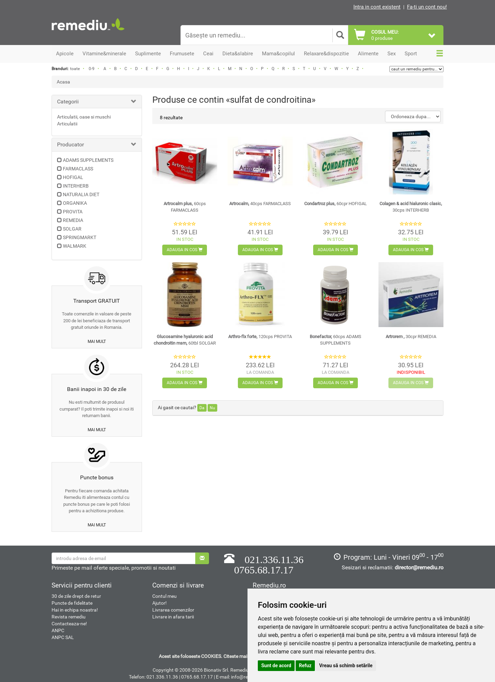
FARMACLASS (78, 168)
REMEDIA (73, 220)
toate (75, 68)
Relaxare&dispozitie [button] (326, 54)
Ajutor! (159, 603)
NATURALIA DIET (81, 194)
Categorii (68, 101)
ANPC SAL (63, 637)
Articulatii (67, 123)
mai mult (97, 341)
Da (202, 407)
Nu (212, 407)
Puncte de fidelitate (72, 603)
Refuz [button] (305, 665)
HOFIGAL (73, 177)
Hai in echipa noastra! (75, 610)
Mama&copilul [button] (278, 54)
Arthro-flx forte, (260, 336)
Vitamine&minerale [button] (104, 54)
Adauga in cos (184, 249)
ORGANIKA (75, 203)
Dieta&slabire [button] (237, 54)
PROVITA (72, 211)
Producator (70, 144)
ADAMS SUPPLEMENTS (88, 160)
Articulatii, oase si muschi (84, 117)
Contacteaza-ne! (69, 623)
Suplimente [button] (148, 54)
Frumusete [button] (182, 54)
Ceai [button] (208, 54)
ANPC (58, 630)
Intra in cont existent (376, 7)
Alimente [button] (368, 54)
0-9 (92, 68)
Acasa (63, 82)
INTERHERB (76, 186)
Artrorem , (411, 336)
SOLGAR (72, 229)
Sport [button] (411, 54)
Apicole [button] (65, 54)
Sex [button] (391, 54)
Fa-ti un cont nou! (427, 7)
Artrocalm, (260, 203)
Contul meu (164, 596)
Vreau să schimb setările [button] (346, 665)
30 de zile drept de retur (76, 596)
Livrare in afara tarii (173, 616)
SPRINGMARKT (79, 237)
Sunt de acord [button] (276, 665)
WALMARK (74, 246)
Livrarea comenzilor (173, 610)
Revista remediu (69, 616)
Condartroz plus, (335, 203)
